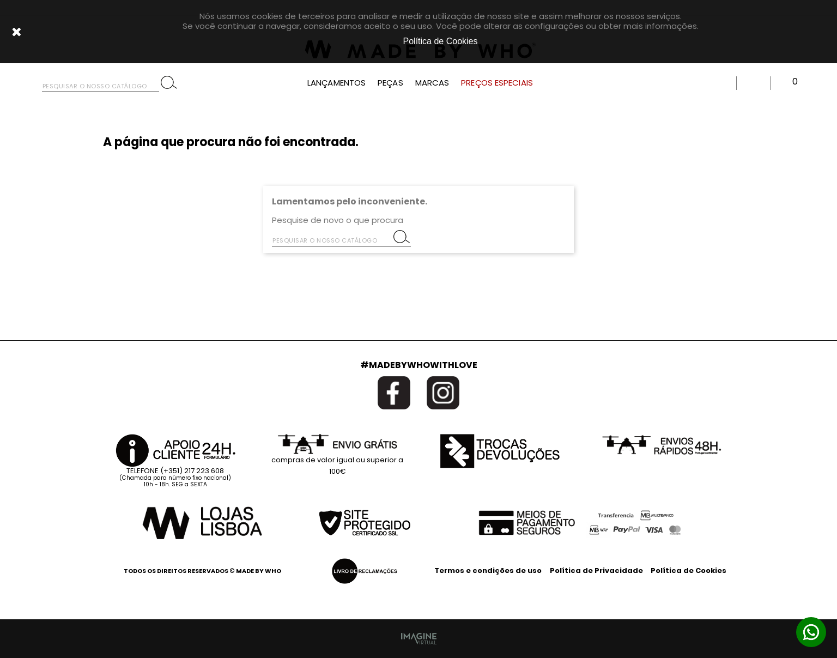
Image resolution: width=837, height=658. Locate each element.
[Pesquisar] (100, 83)
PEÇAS (390, 82)
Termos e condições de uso (488, 570)
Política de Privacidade (596, 570)
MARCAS (432, 82)
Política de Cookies (688, 570)
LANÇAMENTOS (336, 82)
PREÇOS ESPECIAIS (497, 82)
